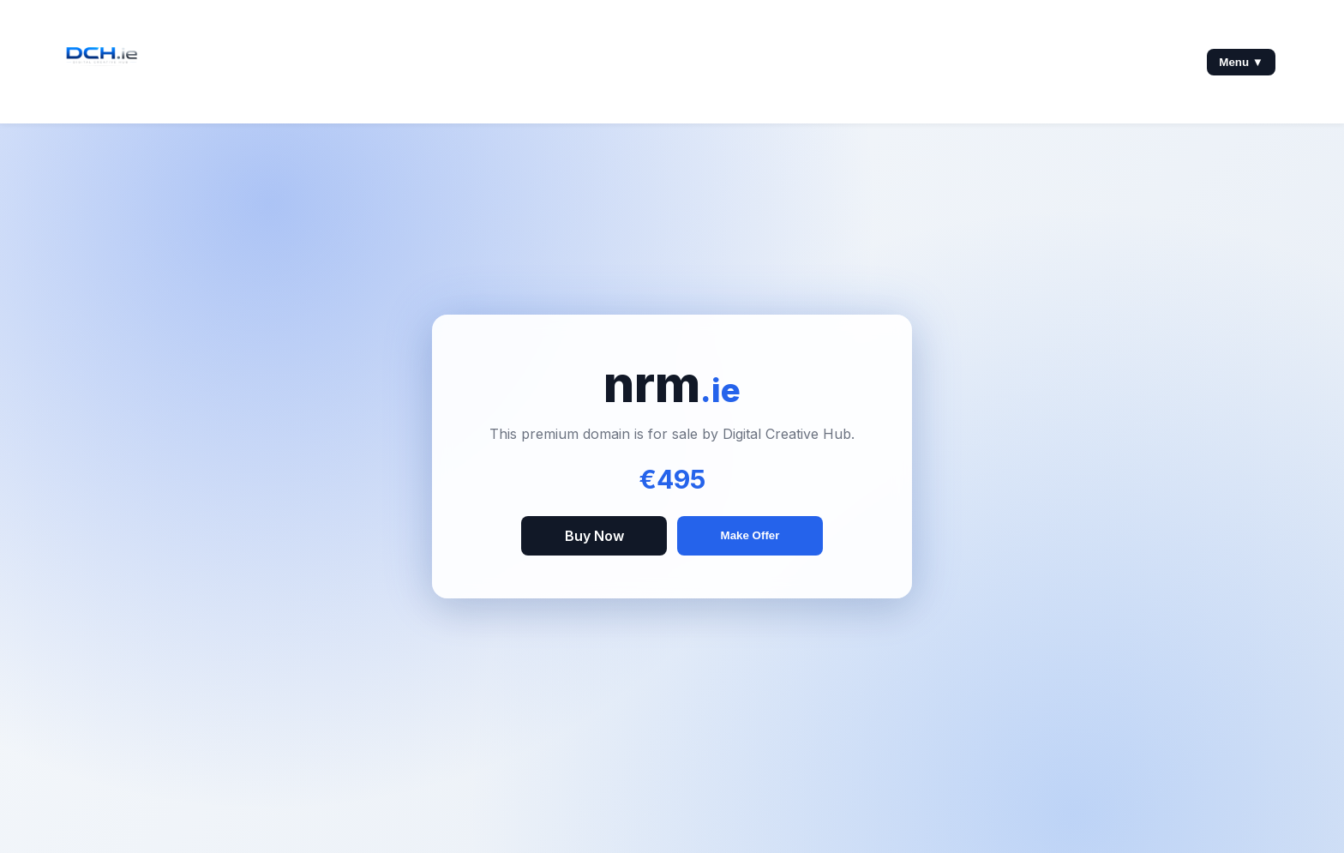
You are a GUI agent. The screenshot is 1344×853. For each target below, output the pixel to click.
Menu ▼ (1241, 62)
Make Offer (750, 535)
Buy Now (594, 535)
